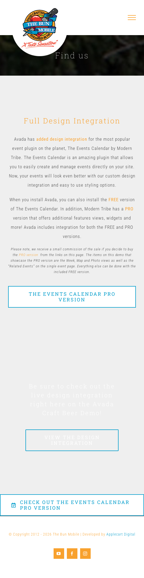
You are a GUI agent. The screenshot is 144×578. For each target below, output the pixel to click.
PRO (129, 208)
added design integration (61, 139)
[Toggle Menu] (132, 17)
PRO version (28, 255)
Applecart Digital (120, 534)
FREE (114, 199)
